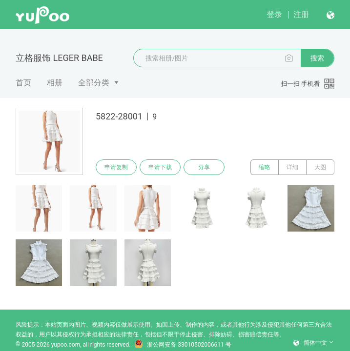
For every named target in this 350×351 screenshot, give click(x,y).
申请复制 (116, 167)
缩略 (264, 167)
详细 (292, 167)
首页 (23, 82)
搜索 (317, 58)
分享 (204, 167)
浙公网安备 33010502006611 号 (182, 344)
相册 (54, 82)
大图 (320, 167)
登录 (274, 14)
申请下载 (160, 167)
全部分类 (93, 82)
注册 (301, 14)
